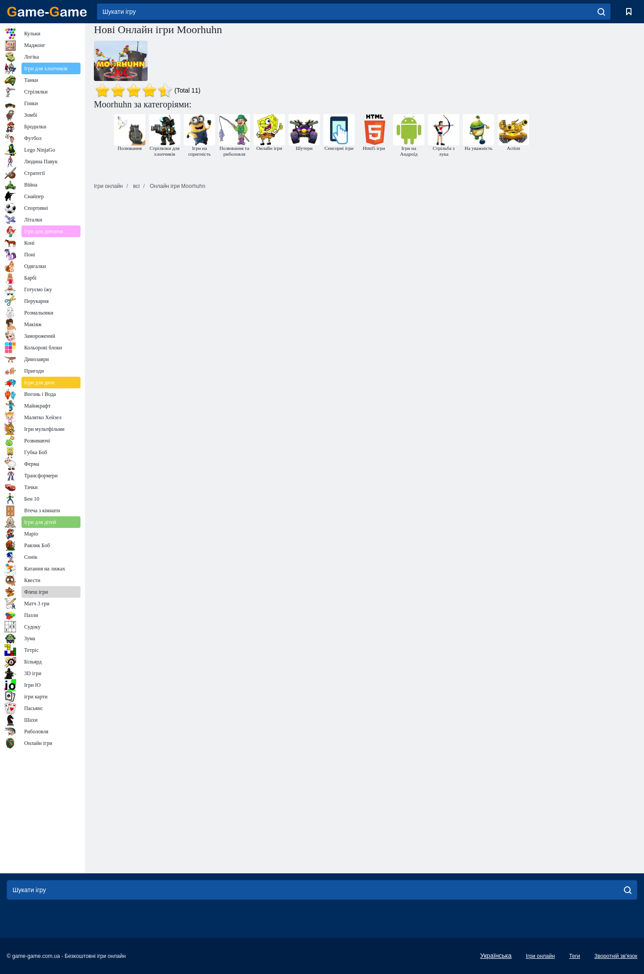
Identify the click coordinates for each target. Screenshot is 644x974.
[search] (601, 11)
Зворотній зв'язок (615, 956)
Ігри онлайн (540, 956)
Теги (574, 956)
